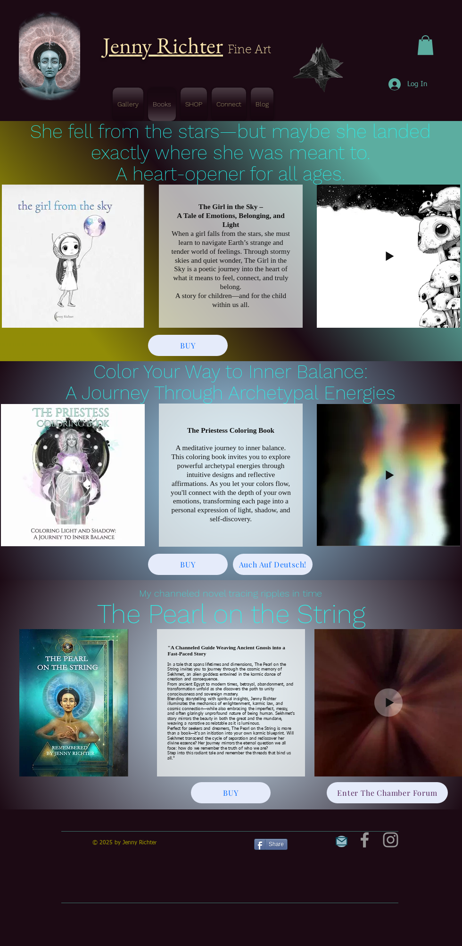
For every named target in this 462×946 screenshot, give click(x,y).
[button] (425, 45)
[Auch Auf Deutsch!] (273, 564)
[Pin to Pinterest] (305, 843)
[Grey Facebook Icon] (365, 840)
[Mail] (341, 841)
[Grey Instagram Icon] (390, 840)
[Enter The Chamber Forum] (387, 792)
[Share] (271, 844)
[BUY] (188, 345)
